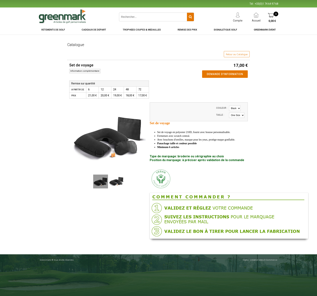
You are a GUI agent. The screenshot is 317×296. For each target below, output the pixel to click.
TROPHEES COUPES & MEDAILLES (142, 29)
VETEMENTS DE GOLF (53, 29)
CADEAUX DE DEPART (94, 29)
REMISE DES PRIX (187, 29)
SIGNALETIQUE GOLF (225, 29)
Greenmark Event (265, 29)
